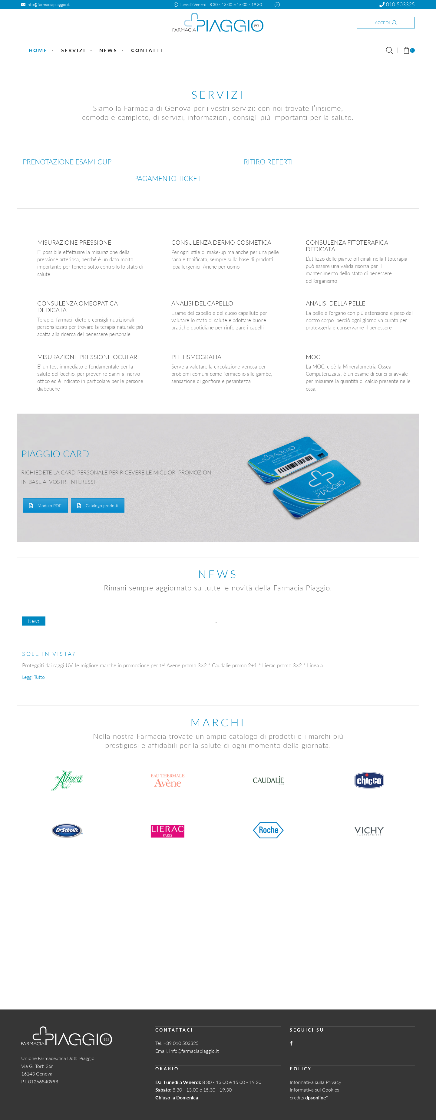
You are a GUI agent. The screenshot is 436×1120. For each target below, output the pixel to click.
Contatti (147, 50)
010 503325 (397, 4)
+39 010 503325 (181, 1043)
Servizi (73, 50)
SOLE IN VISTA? (49, 653)
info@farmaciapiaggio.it (45, 4)
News (108, 50)
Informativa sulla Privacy (315, 1082)
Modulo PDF (45, 505)
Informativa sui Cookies (314, 1089)
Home (38, 50)
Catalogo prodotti (97, 505)
